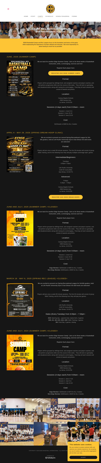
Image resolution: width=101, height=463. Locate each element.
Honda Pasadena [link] (62, 16)
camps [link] (40, 16)
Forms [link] (74, 16)
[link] (8, 9)
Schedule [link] (49, 16)
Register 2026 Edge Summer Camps (65, 73)
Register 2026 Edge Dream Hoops (66, 197)
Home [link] (26, 16)
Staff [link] (33, 16)
